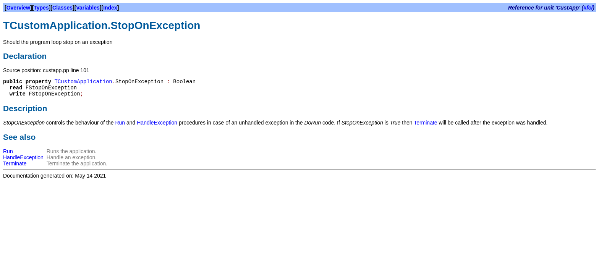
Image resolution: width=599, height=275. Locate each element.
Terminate (425, 123)
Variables (88, 8)
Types (41, 8)
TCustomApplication (83, 82)
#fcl (588, 8)
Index (110, 8)
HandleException (157, 123)
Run (120, 123)
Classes (62, 8)
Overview (18, 8)
